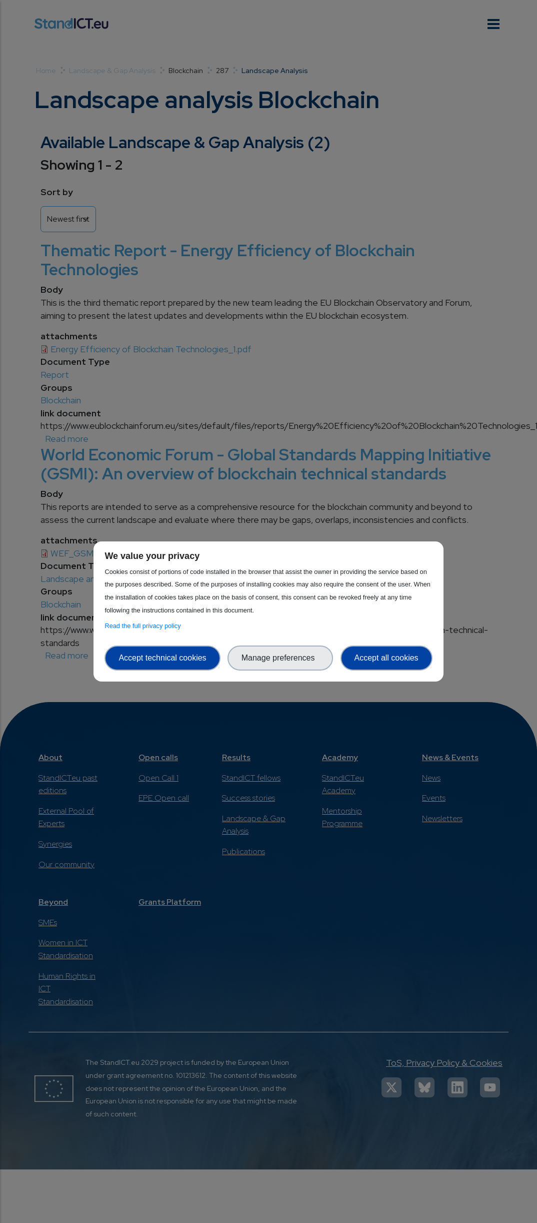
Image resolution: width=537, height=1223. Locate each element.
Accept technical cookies (162, 658)
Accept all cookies (386, 658)
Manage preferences (281, 658)
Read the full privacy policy (144, 626)
